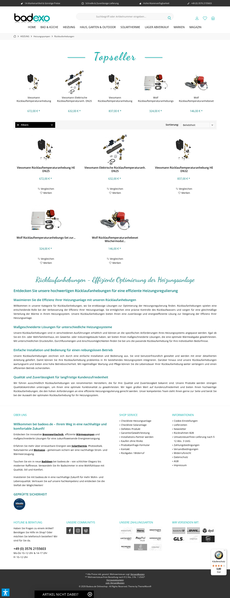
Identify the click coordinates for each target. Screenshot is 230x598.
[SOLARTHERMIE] (130, 27)
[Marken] (179, 27)
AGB (176, 461)
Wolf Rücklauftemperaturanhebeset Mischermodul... (196, 99)
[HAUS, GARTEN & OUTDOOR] (98, 27)
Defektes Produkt (130, 429)
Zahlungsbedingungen (187, 445)
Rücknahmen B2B (184, 432)
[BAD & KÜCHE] (49, 27)
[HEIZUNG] (69, 27)
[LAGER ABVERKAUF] (157, 27)
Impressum (180, 465)
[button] (5, 592)
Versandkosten (137, 574)
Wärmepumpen (85, 434)
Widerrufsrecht (182, 453)
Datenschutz (181, 457)
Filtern (22, 124)
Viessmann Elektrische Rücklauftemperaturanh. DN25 (74, 99)
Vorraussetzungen (115, 580)
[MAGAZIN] (195, 27)
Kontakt (125, 449)
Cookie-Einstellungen (186, 420)
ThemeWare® (144, 586)
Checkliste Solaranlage (134, 424)
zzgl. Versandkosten (115, 582)
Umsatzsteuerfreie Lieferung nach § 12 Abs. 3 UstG (194, 439)
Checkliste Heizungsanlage (136, 420)
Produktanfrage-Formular (135, 445)
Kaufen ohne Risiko (132, 441)
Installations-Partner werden (137, 436)
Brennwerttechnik (53, 434)
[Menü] (225, 551)
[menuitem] (212, 18)
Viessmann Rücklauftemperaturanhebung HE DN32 (115, 99)
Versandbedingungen (186, 449)
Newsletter (180, 429)
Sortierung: (172, 124)
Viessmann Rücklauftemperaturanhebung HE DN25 (34, 99)
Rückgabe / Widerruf (132, 453)
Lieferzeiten (180, 424)
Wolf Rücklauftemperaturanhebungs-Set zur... (155, 99)
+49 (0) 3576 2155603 (30, 548)
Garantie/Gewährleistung (135, 432)
